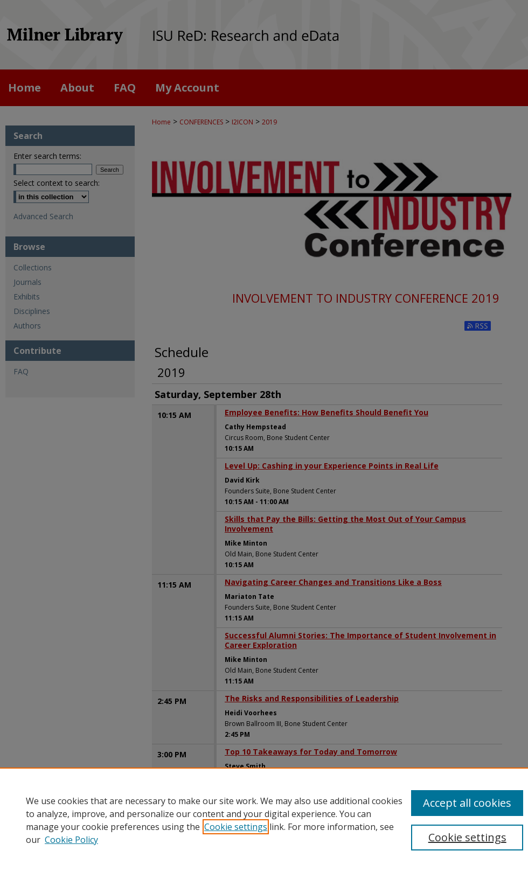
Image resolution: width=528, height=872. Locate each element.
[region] (264, 820)
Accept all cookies (467, 803)
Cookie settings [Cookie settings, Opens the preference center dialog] (467, 837)
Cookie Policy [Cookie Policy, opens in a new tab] (71, 840)
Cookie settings (235, 827)
